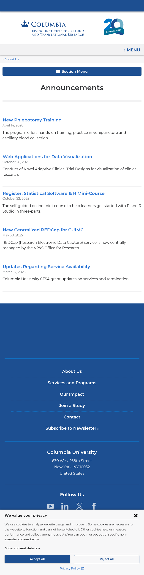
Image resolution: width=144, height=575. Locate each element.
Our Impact (72, 389)
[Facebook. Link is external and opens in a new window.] (94, 501)
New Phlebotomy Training (30, 119)
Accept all (37, 559)
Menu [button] (134, 48)
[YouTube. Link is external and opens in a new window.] (50, 501)
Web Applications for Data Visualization (44, 156)
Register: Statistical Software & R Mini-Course (51, 187)
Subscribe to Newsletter (73, 425)
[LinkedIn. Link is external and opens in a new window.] (65, 501)
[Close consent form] (135, 520)
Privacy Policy (72, 568)
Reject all (106, 559)
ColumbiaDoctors (72, 339)
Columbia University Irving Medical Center (72, 5)
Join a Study (72, 400)
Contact (72, 411)
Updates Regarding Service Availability (43, 260)
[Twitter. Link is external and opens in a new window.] (79, 501)
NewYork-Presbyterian (72, 325)
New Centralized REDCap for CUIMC (40, 224)
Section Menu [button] (72, 71)
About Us (11, 59)
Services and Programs (72, 377)
